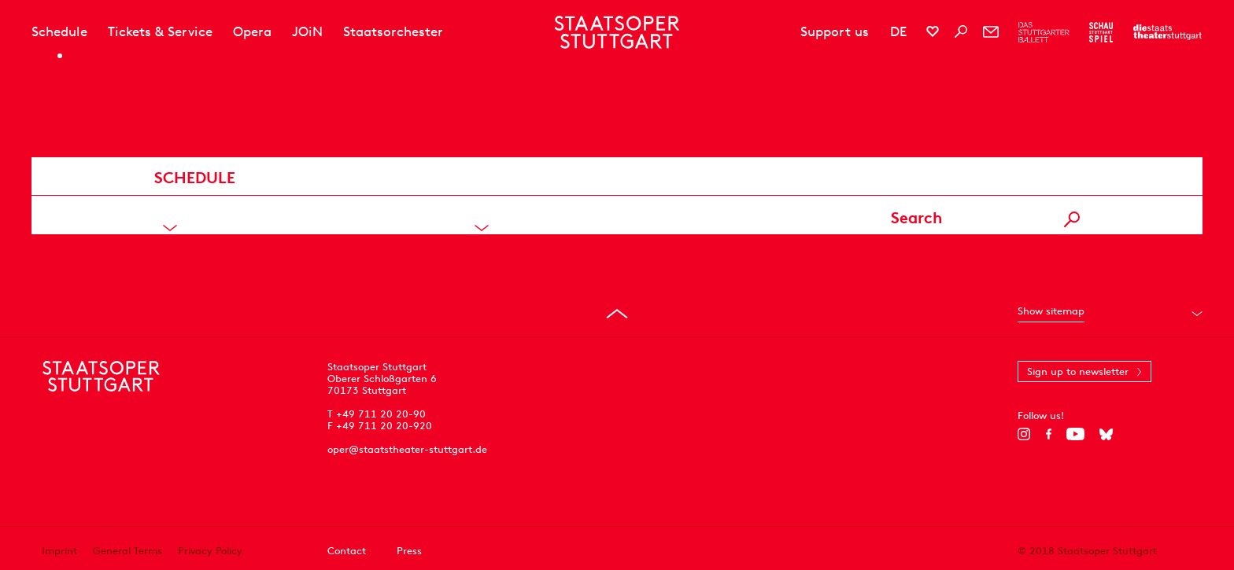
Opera (252, 31)
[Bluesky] (1106, 434)
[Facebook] (1048, 434)
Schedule (59, 31)
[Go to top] (617, 313)
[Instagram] (1024, 434)
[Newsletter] (991, 31)
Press (409, 550)
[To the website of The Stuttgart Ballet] (1044, 32)
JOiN (307, 31)
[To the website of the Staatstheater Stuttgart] (1167, 32)
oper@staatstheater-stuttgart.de (407, 449)
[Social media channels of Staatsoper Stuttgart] (932, 31)
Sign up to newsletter (1078, 371)
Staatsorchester (393, 31)
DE (898, 31)
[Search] (961, 31)
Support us (834, 31)
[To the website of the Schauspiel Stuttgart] (1101, 32)
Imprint (59, 550)
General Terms (127, 550)
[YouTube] (1075, 434)
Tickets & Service (160, 31)
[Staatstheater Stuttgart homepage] (617, 32)
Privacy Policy (210, 550)
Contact (346, 550)
